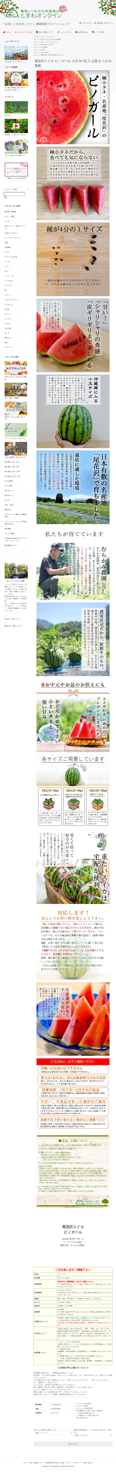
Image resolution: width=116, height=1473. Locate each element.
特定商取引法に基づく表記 (54, 1463)
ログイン (108, 23)
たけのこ (8, 323)
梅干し (7, 342)
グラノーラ (8, 347)
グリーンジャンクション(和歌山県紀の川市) (16, 523)
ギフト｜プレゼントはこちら (49, 42)
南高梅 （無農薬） (11, 212)
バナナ (7, 252)
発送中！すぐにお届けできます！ (16, 411)
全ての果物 (44, 47)
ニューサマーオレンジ (12, 238)
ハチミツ (8, 295)
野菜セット (8, 338)
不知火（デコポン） (12, 233)
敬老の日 (8, 510)
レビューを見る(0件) (84, 1403)
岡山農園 (8, 529)
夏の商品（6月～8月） (47, 44)
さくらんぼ (8, 281)
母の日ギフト (9, 490)
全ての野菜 (8, 486)
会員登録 (98, 23)
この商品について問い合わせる (88, 1415)
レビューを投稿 (82, 1406)
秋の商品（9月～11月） (13, 471)
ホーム (7, 32)
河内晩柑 (8, 247)
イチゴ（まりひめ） (12, 257)
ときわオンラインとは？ (16, 54)
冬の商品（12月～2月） (13, 476)
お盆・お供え (45, 52)
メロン (7, 266)
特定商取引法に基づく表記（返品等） (90, 1411)
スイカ (43, 37)
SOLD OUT (73, 1444)
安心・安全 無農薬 (16, 391)
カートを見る (98, 32)
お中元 (43, 50)
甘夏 (6, 242)
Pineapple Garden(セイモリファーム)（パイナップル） (16, 539)
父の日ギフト (9, 495)
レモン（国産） (10, 216)
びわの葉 (8, 328)
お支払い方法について (12, 619)
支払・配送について (44, 32)
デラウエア (8, 285)
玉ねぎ (7, 309)
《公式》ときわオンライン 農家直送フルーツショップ (36, 23)
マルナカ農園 (9, 533)
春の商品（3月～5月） (13, 462)
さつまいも (8, 304)
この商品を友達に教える (85, 1413)
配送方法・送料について (13, 626)
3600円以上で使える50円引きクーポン (52, 55)
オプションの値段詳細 (84, 1408)
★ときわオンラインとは (23, 32)
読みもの (16, 108)
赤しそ (7, 333)
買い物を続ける (82, 1418)
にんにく (8, 314)
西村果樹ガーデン (11, 545)
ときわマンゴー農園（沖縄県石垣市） (16, 515)
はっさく (8, 221)
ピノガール (50, 37)
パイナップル (9, 276)
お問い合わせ (81, 32)
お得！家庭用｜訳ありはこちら (16, 450)
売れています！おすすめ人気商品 (51, 39)
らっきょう (8, 319)
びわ (6, 271)
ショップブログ (64, 32)
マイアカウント (86, 23)
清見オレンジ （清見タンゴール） (15, 227)
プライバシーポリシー (74, 1463)
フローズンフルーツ (12, 300)
